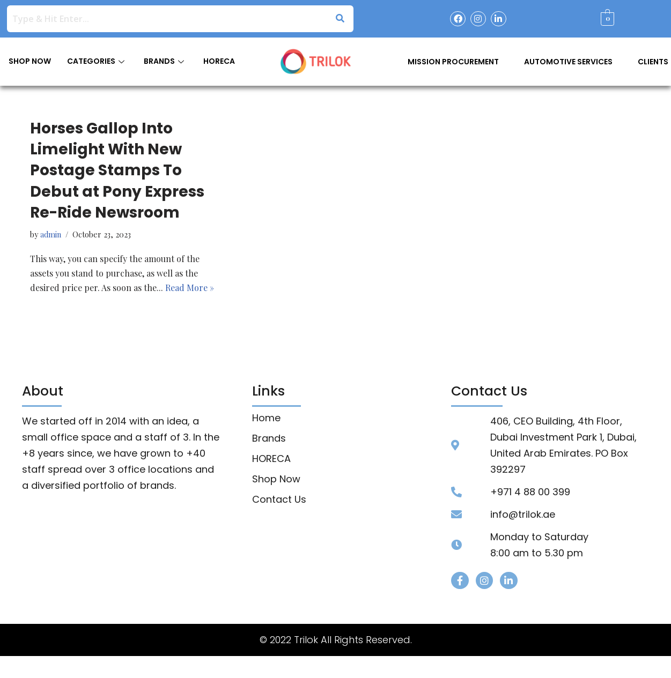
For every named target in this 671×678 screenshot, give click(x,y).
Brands (269, 439)
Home (266, 418)
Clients (653, 61)
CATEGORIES (95, 61)
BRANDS (164, 61)
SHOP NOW (30, 61)
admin (50, 234)
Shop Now (276, 480)
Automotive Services (568, 61)
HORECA (219, 61)
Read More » (190, 288)
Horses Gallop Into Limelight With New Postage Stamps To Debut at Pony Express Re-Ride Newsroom (117, 170)
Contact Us (279, 500)
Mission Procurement (453, 61)
